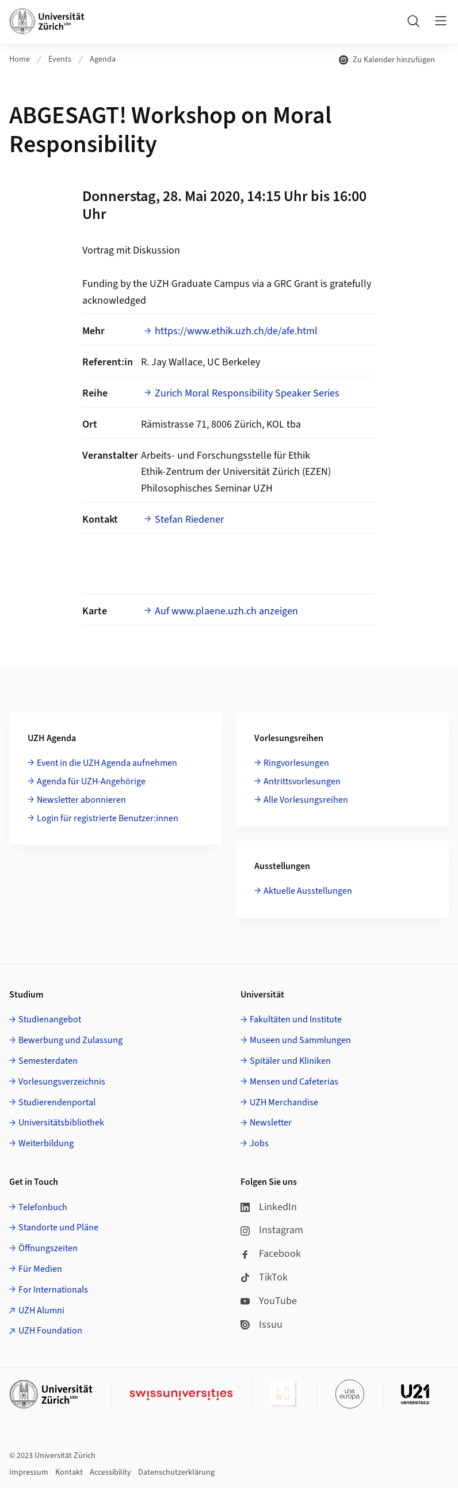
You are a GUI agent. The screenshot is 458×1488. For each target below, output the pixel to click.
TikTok (264, 1277)
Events (59, 59)
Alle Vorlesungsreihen (306, 800)
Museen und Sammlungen (300, 1040)
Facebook (271, 1254)
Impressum (28, 1472)
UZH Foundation (50, 1330)
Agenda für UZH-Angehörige (91, 781)
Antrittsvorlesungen (302, 781)
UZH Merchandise (284, 1102)
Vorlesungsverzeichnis (61, 1081)
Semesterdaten (48, 1061)
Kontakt (69, 1472)
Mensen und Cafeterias (294, 1081)
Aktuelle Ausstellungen (308, 891)
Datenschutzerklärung (176, 1472)
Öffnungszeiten (48, 1248)
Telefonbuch (42, 1207)
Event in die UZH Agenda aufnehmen (107, 763)
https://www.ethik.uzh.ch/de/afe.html (236, 331)
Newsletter (271, 1122)
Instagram (272, 1230)
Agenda (103, 59)
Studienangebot (49, 1019)
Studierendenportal (57, 1102)
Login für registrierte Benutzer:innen (107, 818)
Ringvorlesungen (296, 763)
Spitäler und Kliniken (290, 1061)
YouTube (269, 1301)
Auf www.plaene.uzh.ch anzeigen (226, 611)
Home (19, 59)
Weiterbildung (46, 1143)
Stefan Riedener (189, 519)
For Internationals (53, 1289)
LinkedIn (269, 1207)
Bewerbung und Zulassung (70, 1040)
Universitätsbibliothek (61, 1122)
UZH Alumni (41, 1310)
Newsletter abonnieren (81, 800)
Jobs (259, 1143)
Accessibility (110, 1472)
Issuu (262, 1324)
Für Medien (40, 1269)
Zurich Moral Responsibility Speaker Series (247, 393)
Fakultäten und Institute (296, 1019)
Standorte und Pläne (58, 1227)
